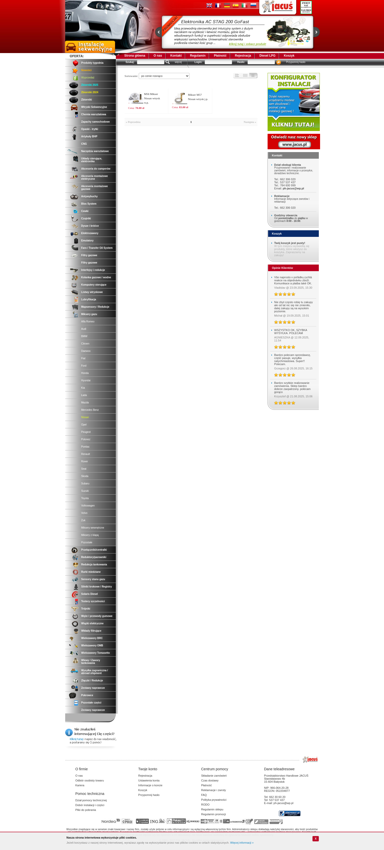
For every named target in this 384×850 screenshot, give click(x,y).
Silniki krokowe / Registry (96, 586)
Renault (85, 454)
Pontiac (85, 446)
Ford (83, 365)
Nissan (85, 417)
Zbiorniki (86, 99)
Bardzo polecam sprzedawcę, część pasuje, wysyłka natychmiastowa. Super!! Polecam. (292, 359)
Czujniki (86, 218)
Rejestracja (243, 55)
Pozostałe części (91, 702)
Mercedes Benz (90, 409)
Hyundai (86, 380)
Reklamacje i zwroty (213, 790)
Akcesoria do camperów (95, 168)
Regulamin (197, 55)
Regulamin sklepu (212, 809)
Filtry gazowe (89, 255)
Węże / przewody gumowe (96, 616)
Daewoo (86, 351)
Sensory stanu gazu (93, 579)
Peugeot (86, 432)
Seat (83, 468)
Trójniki (85, 608)
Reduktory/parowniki (93, 557)
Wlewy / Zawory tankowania (90, 661)
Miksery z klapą (90, 535)
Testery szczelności (93, 601)
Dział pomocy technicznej (91, 800)
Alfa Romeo (87, 321)
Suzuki (85, 490)
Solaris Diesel (89, 594)
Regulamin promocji (213, 814)
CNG (84, 143)
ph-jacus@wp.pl (293, 188)
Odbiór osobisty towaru (89, 780)
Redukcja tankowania (94, 564)
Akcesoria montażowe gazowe (94, 187)
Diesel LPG (267, 55)
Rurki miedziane (91, 571)
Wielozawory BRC (92, 638)
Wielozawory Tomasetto (95, 652)
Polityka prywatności (213, 799)
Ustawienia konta (149, 780)
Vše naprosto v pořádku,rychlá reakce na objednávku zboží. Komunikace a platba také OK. (293, 280)
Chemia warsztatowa (93, 114)
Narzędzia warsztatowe (95, 151)
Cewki (85, 211)
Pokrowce (87, 695)
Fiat (83, 358)
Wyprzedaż (87, 77)
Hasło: (241, 62)
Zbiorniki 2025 (89, 85)
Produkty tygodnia (92, 62)
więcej (178, 62)
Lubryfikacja (88, 299)
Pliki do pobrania (85, 809)
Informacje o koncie (150, 785)
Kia (83, 387)
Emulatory (87, 240)
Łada (84, 395)
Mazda (85, 402)
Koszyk (289, 55)
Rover (84, 461)
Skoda (84, 476)
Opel (83, 424)
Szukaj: (130, 62)
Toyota (85, 498)
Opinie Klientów (282, 267)
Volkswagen (88, 505)
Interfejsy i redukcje (93, 270)
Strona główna (134, 55)
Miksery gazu (89, 314)
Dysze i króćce (90, 225)
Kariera (79, 785)
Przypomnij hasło (295, 62)
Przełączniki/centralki (94, 549)
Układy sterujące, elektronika (91, 160)
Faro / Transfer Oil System (97, 248)
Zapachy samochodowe (95, 121)
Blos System (88, 203)
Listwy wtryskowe (92, 292)
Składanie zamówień (214, 775)
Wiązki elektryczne (92, 623)
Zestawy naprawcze (93, 687)
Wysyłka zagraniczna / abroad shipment (94, 672)
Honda (85, 373)
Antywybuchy (89, 196)
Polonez (85, 439)
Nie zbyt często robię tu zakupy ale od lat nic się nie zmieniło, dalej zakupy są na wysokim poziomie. (293, 307)
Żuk (83, 520)
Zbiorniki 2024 (89, 92)
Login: (198, 62)
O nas (157, 55)
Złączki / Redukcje (92, 680)
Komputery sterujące (93, 284)
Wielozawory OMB (92, 645)
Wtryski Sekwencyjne (94, 107)
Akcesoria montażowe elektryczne (94, 177)
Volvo (84, 513)
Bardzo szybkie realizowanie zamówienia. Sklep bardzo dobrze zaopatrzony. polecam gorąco (292, 387)
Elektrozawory (89, 233)
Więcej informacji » (242, 842)
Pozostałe (86, 542)
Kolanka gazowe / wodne (96, 277)
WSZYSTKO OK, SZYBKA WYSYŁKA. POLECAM (290, 332)
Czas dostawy (209, 780)
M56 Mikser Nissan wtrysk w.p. (152, 98)
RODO (205, 804)
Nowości (86, 70)
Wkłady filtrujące (91, 630)
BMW (84, 336)
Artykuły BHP (89, 136)
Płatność (220, 55)
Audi (83, 329)
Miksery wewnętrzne (92, 527)
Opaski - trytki (89, 129)
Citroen (85, 343)
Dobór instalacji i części (89, 805)
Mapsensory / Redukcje (95, 306)
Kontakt (176, 55)
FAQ (204, 794)
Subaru (85, 483)
